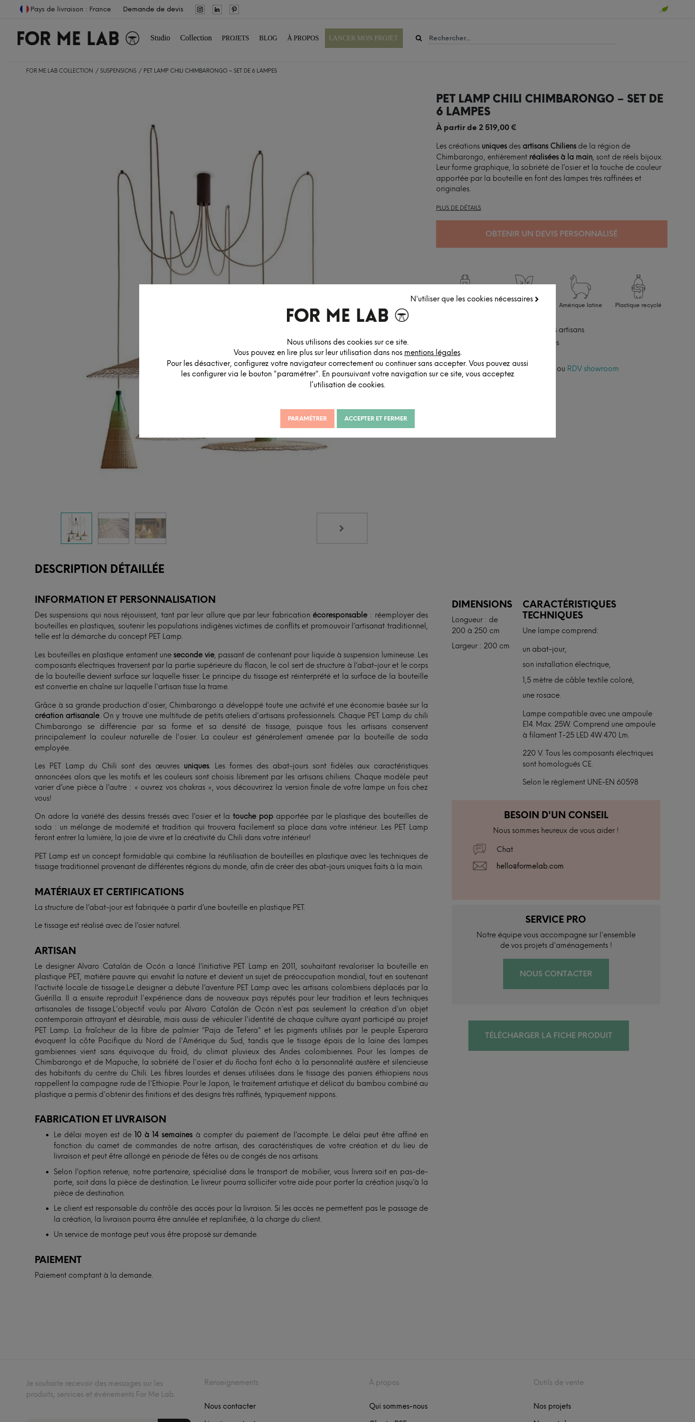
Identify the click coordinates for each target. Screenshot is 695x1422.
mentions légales (442, 352)
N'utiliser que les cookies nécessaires (475, 298)
